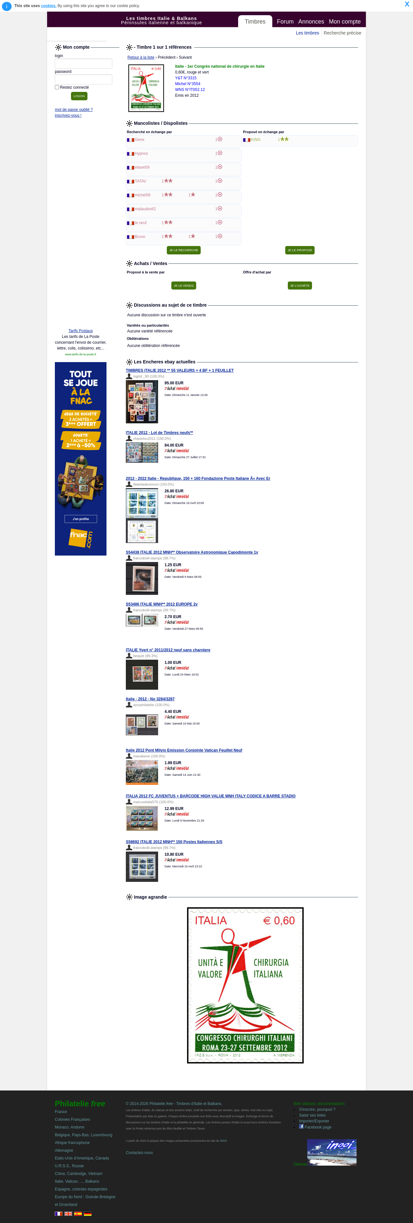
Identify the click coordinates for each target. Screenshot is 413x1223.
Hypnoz (141, 153)
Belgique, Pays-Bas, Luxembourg (83, 1135)
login (59, 56)
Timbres (255, 21)
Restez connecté (74, 87)
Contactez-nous (139, 1152)
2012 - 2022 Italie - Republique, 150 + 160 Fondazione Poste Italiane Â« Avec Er (198, 478)
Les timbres (307, 32)
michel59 (142, 195)
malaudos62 (145, 209)
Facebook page (315, 1127)
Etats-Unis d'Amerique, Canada (82, 1158)
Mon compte (345, 21)
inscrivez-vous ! (68, 115)
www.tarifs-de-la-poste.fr (80, 354)
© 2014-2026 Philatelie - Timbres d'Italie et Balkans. (174, 1103)
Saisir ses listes (312, 1115)
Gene (139, 139)
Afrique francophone (72, 1142)
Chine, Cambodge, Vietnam (78, 1173)
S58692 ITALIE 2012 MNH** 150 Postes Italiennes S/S (174, 842)
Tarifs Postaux (80, 331)
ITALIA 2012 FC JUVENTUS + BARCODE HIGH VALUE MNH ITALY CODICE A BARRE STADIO (211, 796)
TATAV (140, 181)
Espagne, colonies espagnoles (81, 1189)
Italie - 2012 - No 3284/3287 (150, 699)
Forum (285, 21)
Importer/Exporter (314, 1121)
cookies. (48, 6)
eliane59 (142, 167)
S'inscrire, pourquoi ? (317, 1109)
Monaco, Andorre (69, 1127)
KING (255, 139)
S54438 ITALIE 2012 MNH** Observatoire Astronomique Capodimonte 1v (192, 552)
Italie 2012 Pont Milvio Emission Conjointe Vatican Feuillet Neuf (184, 750)
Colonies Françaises (72, 1119)
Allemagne (64, 1150)
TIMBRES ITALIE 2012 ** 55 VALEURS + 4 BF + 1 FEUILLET (180, 370)
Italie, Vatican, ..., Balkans (77, 1181)
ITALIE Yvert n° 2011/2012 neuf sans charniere (168, 650)
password (63, 71)
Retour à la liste (140, 57)
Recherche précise (342, 32)
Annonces (311, 21)
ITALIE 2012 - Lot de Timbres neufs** (159, 432)
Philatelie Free (84, 26)
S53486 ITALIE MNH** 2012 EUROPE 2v (162, 604)
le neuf (140, 223)
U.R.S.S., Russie (69, 1166)
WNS (223, 1140)
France (61, 1112)
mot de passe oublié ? (74, 109)
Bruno (140, 236)
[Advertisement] (80, 224)
